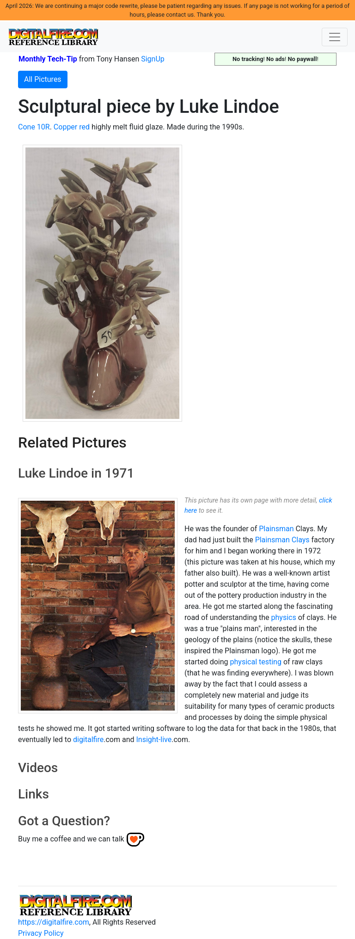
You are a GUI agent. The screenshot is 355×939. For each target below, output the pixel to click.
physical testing (256, 661)
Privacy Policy (41, 933)
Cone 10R (34, 127)
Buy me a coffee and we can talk (71, 839)
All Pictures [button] (42, 79)
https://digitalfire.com (53, 922)
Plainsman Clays (282, 539)
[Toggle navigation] (335, 37)
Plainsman (276, 528)
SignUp (153, 59)
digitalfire (88, 739)
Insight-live (153, 739)
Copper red (72, 127)
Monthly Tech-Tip (47, 59)
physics (283, 617)
